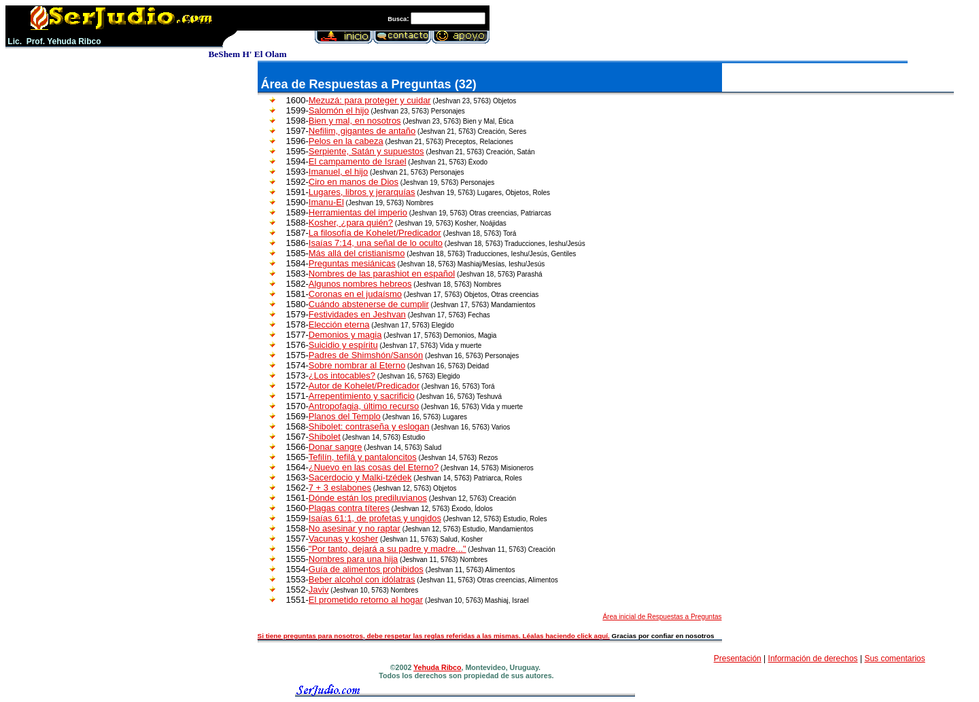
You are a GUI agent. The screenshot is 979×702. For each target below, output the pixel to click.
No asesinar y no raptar (354, 528)
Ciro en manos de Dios (353, 182)
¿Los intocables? (342, 375)
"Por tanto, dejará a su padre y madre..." (387, 549)
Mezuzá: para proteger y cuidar (370, 100)
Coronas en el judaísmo (355, 294)
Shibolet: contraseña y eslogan (369, 426)
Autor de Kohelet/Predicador (364, 386)
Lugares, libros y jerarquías (362, 192)
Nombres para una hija (353, 559)
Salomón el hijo (339, 110)
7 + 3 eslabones (340, 487)
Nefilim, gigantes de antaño (362, 131)
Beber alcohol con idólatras (362, 579)
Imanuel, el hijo (338, 171)
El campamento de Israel (358, 161)
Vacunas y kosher (343, 538)
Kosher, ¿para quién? (351, 222)
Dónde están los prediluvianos (368, 498)
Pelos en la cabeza (346, 141)
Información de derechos (813, 658)
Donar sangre (335, 447)
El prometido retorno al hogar (366, 600)
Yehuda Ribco (437, 667)
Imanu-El (326, 202)
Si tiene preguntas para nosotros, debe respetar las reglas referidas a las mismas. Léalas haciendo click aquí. (434, 635)
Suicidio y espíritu (343, 345)
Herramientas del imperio (358, 212)
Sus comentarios (894, 658)
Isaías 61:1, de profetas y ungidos (375, 518)
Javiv (319, 589)
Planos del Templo (345, 416)
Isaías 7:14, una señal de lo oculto (376, 243)
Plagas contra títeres (349, 508)
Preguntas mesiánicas (352, 263)
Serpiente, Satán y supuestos (366, 151)
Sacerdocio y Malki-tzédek (360, 477)
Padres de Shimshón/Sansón (366, 355)
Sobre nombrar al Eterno (357, 365)
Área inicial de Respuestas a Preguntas (661, 616)
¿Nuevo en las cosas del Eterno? (374, 467)
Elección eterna (339, 324)
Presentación (737, 658)
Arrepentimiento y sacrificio (362, 396)
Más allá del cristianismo (357, 253)
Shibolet (325, 437)
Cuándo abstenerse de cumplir (369, 304)
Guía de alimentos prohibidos (366, 569)
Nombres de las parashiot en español (382, 273)
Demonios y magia (345, 335)
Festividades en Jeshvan (357, 314)
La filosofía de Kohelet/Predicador (375, 233)
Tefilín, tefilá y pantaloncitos (363, 457)
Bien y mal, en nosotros (355, 121)
